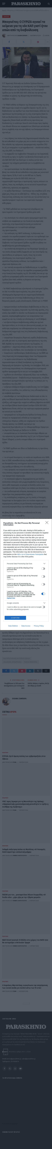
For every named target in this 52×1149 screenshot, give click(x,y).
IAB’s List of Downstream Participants (30, 554)
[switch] (43, 569)
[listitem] (26, 563)
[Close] (47, 523)
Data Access (25, 626)
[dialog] (26, 574)
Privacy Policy (39, 626)
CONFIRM (15, 618)
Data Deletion (13, 626)
